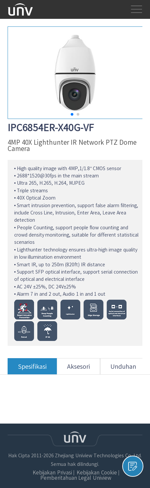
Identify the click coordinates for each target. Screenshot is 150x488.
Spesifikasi (32, 368)
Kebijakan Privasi (52, 472)
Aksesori (78, 368)
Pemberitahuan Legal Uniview (75, 477)
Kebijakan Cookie (97, 472)
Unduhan (123, 368)
